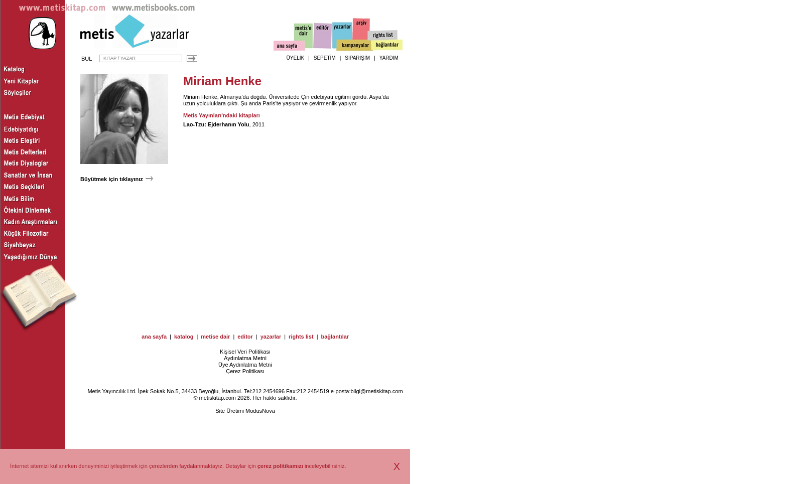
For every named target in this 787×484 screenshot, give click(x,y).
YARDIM (389, 58)
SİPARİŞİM (357, 58)
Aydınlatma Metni (245, 358)
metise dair (215, 337)
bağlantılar (335, 337)
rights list (301, 337)
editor (245, 337)
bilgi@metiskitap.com (376, 391)
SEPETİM (325, 58)
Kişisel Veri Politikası (245, 352)
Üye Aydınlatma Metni (245, 365)
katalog (184, 337)
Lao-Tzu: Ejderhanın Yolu (216, 124)
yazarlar (271, 337)
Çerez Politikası (245, 371)
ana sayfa (154, 337)
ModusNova (260, 411)
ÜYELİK (296, 58)
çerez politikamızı (280, 466)
